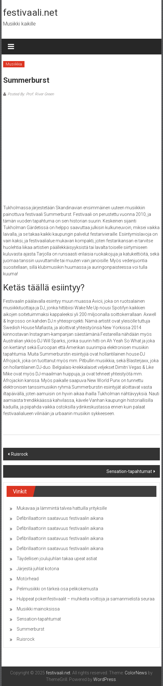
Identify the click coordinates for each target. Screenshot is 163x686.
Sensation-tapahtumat (129, 471)
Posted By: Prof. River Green (31, 94)
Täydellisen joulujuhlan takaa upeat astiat (57, 558)
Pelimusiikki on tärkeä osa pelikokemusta (57, 588)
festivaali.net (30, 12)
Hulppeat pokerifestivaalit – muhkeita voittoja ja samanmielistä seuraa (86, 598)
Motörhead (28, 578)
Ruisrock (19, 454)
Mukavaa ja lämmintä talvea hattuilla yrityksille (62, 508)
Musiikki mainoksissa (38, 608)
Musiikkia (14, 64)
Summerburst (30, 629)
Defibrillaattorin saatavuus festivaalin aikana (60, 518)
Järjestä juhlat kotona (38, 568)
